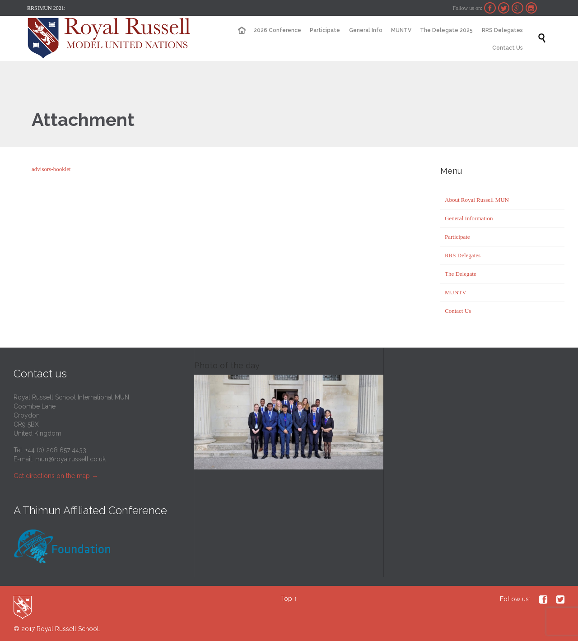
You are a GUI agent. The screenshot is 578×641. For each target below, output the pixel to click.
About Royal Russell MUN (477, 199)
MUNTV (455, 292)
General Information (469, 218)
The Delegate (460, 273)
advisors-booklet (51, 169)
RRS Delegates (462, 255)
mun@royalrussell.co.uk (70, 459)
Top (286, 598)
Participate (457, 236)
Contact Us (458, 310)
